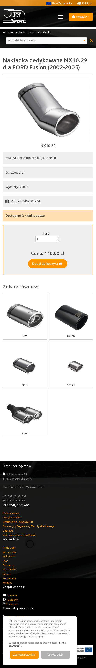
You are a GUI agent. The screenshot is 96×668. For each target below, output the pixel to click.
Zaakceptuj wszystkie (24, 654)
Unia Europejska (59, 3)
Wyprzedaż (9, 551)
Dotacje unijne (11, 513)
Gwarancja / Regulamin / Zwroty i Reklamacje (29, 526)
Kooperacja (9, 578)
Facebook (12, 599)
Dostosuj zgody (55, 654)
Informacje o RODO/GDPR (18, 521)
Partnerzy (8, 565)
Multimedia (9, 556)
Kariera (7, 573)
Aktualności (9, 569)
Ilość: (46, 233)
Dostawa (8, 530)
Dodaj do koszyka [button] (47, 263)
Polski (84, 3)
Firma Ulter (9, 547)
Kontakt (7, 582)
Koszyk (80, 16)
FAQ (5, 560)
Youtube (12, 595)
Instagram (12, 604)
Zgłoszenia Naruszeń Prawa (19, 535)
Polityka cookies (12, 517)
